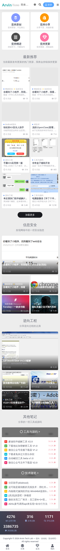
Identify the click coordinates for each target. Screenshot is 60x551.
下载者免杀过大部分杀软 (21, 454)
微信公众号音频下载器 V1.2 (22, 449)
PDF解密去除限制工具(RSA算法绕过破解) (44, 404)
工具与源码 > (32, 432)
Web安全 (9, 89)
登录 (48, 5)
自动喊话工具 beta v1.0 (20, 458)
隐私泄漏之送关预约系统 (44, 306)
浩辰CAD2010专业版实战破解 (44, 384)
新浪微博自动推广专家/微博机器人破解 (14, 384)
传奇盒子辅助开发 (41, 162)
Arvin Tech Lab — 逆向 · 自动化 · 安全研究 (38, 538)
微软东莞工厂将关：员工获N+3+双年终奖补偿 (32, 499)
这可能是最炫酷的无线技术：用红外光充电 (30, 487)
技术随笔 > (32, 473)
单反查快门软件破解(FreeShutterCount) (15, 200)
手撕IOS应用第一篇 (13, 162)
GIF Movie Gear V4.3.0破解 (17, 360)
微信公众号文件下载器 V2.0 (22, 462)
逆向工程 (9, 160)
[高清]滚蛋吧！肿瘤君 (19, 495)
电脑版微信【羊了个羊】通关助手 (44, 200)
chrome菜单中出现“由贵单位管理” (44, 288)
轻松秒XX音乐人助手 (13, 127)
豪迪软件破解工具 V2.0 (20, 441)
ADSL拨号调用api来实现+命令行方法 (27, 503)
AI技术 (37, 124)
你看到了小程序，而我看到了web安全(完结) (15, 93)
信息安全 (19, 89)
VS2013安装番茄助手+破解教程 (15, 404)
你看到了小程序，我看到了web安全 (44, 93)
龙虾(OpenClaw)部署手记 (44, 129)
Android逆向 (10, 124)
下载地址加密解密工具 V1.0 (22, 445)
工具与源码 (38, 160)
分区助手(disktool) (18, 482)
